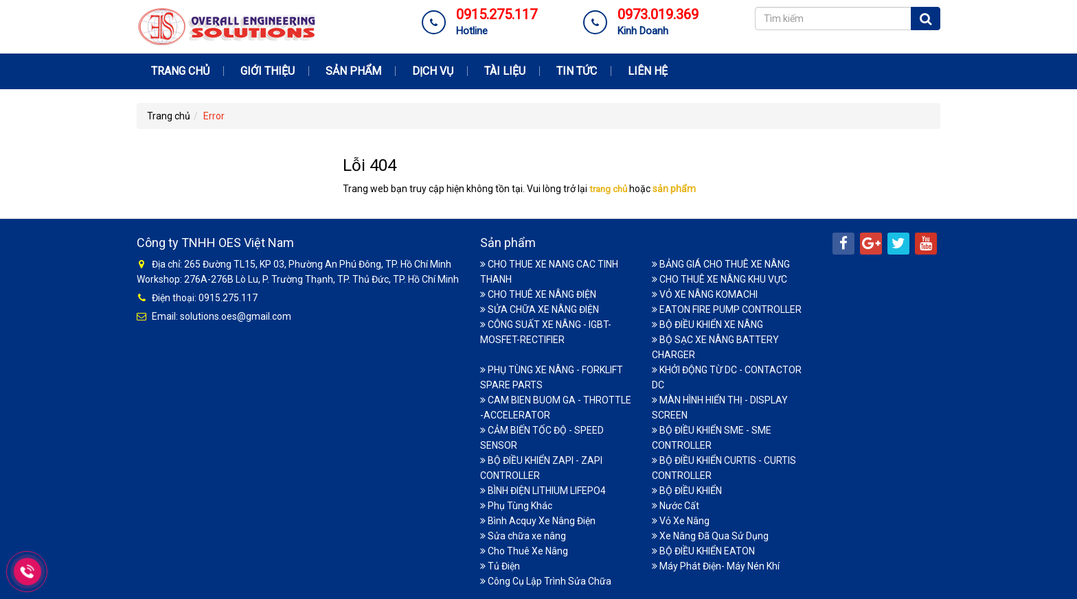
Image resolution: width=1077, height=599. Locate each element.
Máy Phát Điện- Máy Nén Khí (716, 564)
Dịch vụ (432, 71)
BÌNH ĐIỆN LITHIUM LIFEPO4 (543, 489)
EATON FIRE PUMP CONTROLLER (727, 308)
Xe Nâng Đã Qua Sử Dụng (710, 534)
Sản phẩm (353, 71)
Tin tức (576, 71)
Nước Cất (675, 504)
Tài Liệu (504, 71)
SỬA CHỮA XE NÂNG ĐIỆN (539, 308)
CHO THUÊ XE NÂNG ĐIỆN (538, 292)
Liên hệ (648, 71)
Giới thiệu (267, 71)
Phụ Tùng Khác (516, 504)
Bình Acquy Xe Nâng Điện (538, 519)
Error (214, 115)
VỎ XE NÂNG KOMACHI (705, 292)
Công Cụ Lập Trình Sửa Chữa (545, 579)
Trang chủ (180, 71)
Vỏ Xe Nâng (681, 519)
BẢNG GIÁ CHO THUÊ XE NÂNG (721, 262)
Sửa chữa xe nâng (523, 534)
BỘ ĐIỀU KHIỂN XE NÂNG (707, 323)
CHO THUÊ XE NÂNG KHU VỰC (719, 277)
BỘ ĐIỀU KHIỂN (687, 489)
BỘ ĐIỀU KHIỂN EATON (703, 549)
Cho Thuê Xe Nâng (524, 549)
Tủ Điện (500, 564)
